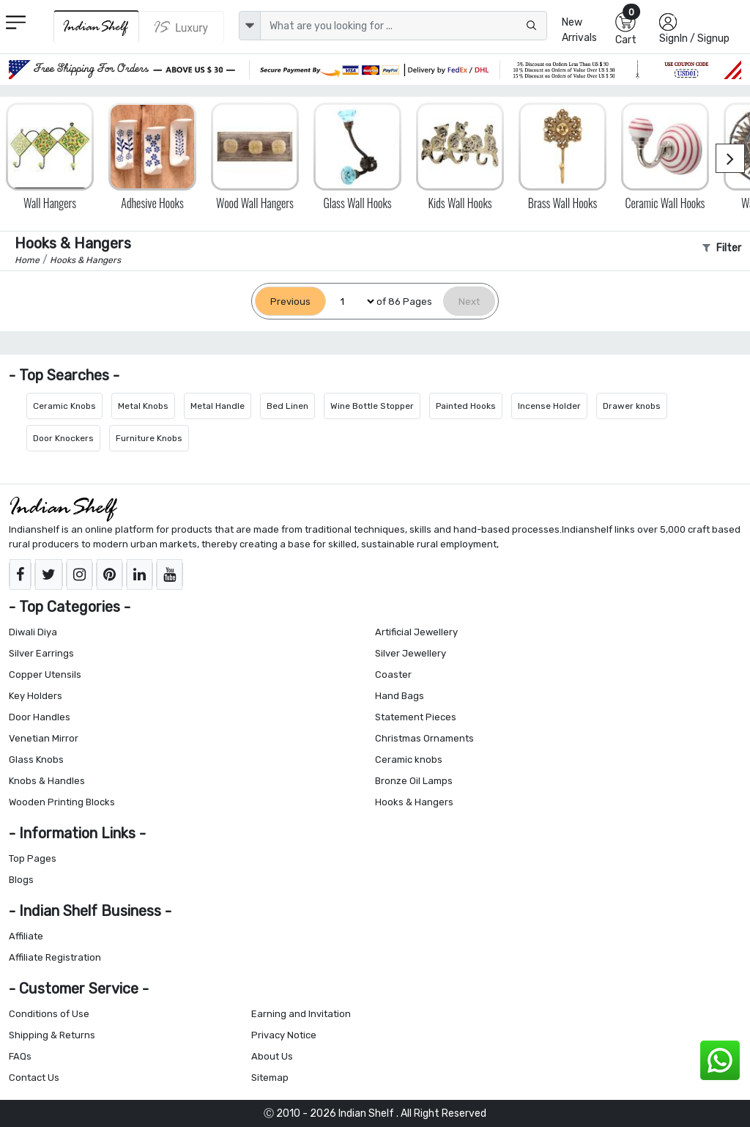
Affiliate (26, 936)
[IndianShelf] (96, 26)
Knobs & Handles (47, 780)
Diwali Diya (33, 632)
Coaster (393, 674)
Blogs (21, 879)
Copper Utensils (45, 674)
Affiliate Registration (55, 957)
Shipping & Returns (52, 1035)
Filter (721, 248)
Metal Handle (217, 406)
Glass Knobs (36, 759)
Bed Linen (287, 406)
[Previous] (290, 302)
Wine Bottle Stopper (372, 406)
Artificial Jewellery (416, 632)
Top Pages (32, 858)
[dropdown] (250, 25)
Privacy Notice (283, 1035)
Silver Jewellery (410, 653)
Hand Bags (399, 695)
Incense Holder (549, 406)
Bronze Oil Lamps (414, 780)
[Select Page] (351, 302)
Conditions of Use (49, 1013)
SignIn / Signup (694, 38)
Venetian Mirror (43, 738)
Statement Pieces (415, 717)
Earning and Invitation (301, 1013)
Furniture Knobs (149, 438)
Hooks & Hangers (414, 802)
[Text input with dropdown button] (404, 25)
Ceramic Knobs (64, 406)
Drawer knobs (632, 406)
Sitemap (270, 1077)
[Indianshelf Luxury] (181, 27)
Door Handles (39, 717)
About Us (272, 1056)
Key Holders (35, 695)
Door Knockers (63, 438)
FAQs (20, 1056)
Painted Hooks (466, 406)
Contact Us (34, 1077)
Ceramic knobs (408, 759)
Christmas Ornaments (424, 738)
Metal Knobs (143, 406)
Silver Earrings (41, 653)
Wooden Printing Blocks (62, 802)
